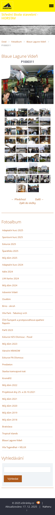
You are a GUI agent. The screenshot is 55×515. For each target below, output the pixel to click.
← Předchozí (18, 199)
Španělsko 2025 (10, 250)
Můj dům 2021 (9, 398)
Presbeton (7, 364)
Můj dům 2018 (9, 419)
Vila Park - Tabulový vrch (14, 313)
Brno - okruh (8, 306)
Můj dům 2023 (9, 343)
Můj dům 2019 (9, 412)
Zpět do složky (27, 203)
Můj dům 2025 (9, 257)
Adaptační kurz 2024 (12, 264)
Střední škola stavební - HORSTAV (19, 16)
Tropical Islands (10, 433)
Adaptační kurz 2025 (12, 230)
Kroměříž (6, 378)
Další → (39, 199)
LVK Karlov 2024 (10, 278)
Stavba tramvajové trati (14, 371)
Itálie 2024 (7, 271)
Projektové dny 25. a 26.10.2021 (18, 391)
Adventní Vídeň (10, 292)
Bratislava (7, 426)
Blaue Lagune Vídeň (36, 41)
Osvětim (6, 299)
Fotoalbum (16, 41)
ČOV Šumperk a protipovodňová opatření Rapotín (23, 321)
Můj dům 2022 (9, 385)
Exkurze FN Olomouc (12, 357)
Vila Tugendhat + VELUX (14, 447)
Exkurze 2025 (9, 244)
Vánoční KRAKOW (11, 350)
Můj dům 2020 (9, 405)
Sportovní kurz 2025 (12, 237)
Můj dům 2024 (9, 285)
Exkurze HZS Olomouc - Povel (17, 336)
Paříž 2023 (7, 330)
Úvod (3, 41)
